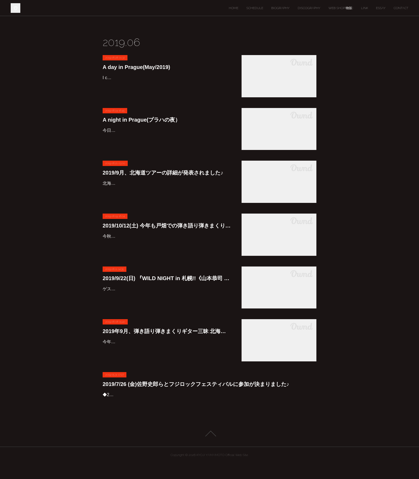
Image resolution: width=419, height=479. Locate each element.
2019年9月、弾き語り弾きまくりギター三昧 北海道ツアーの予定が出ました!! (167, 331)
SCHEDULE (254, 8)
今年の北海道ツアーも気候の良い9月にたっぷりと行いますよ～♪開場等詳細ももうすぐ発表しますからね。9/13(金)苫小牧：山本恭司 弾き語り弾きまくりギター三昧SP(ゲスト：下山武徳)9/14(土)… (166, 349)
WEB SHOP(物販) (340, 8)
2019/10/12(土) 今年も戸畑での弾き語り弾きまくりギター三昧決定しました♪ (167, 226)
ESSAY (381, 8)
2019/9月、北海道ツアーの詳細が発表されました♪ (163, 173)
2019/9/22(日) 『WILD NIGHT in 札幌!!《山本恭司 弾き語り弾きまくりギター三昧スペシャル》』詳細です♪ (167, 278)
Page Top (209, 449)
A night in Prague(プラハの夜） (141, 120)
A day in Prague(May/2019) (136, 67)
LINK (364, 8)
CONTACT (401, 8)
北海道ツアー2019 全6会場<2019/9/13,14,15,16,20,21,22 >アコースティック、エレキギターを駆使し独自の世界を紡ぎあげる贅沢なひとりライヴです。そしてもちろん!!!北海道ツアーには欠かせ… (167, 191)
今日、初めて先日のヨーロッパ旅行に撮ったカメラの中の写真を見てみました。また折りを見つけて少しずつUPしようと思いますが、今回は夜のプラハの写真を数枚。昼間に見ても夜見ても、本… (167, 138)
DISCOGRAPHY (309, 8)
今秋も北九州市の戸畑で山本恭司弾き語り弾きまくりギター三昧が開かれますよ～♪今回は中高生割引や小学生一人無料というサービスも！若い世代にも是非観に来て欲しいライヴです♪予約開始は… (167, 244)
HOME (233, 8)
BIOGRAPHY (280, 8)
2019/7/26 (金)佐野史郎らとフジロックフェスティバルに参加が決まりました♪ (196, 384)
